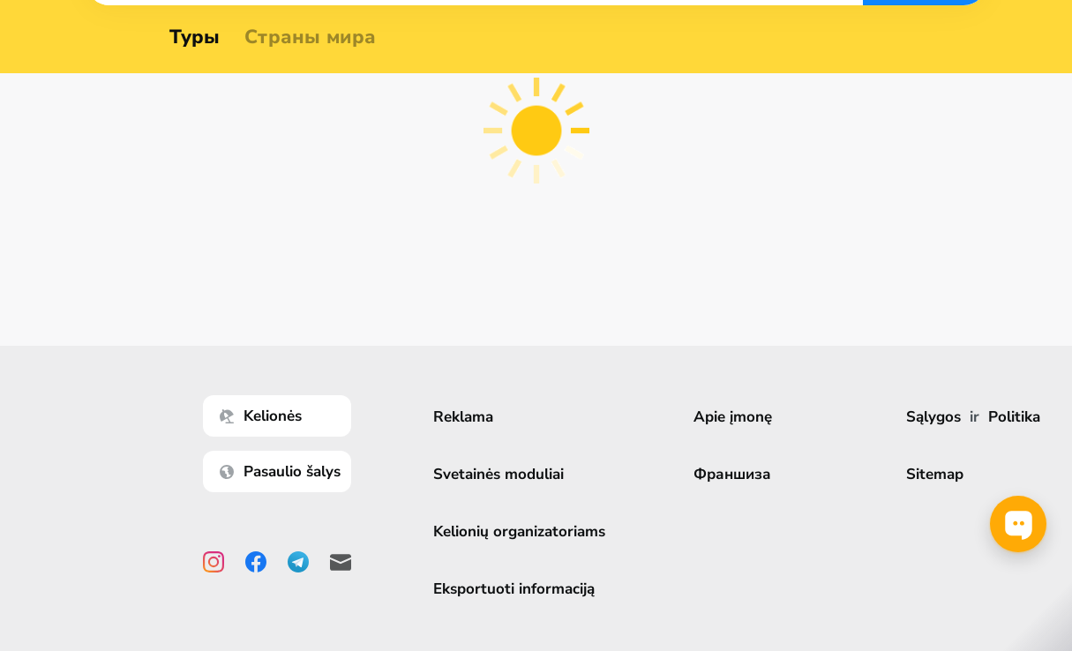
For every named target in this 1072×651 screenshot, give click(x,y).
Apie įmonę (735, 417)
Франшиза (735, 474)
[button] (132, 117)
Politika (1014, 417)
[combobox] (132, 117)
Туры (199, 37)
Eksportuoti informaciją (516, 589)
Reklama (466, 417)
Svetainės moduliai (501, 474)
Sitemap (934, 474)
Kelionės (263, 416)
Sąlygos (933, 417)
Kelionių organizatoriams (522, 531)
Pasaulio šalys (282, 471)
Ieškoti (976, 118)
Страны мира (314, 37)
